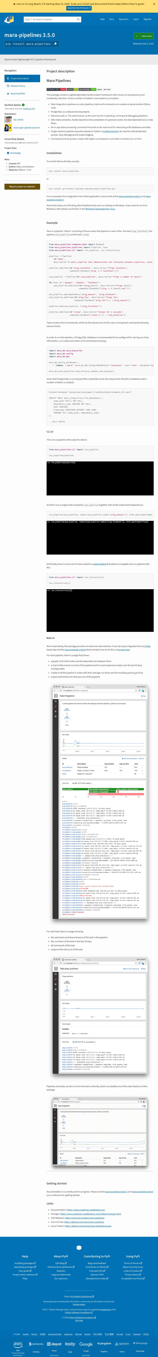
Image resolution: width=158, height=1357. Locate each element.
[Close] (154, 3)
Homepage (14, 153)
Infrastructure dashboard (60, 1267)
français (34, 1334)
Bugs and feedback (97, 1263)
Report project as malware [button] (22, 186)
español (26, 1334)
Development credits (96, 1278)
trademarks (106, 1309)
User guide (24, 1271)
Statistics (61, 1271)
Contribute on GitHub (95, 1267)
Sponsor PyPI (97, 1274)
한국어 (146, 1334)
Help (102, 19)
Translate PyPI (96, 1271)
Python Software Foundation (77, 1312)
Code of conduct (132, 1271)
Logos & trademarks (61, 1274)
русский (119, 1334)
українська (68, 1334)
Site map (79, 1320)
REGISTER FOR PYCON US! (78, 8)
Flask (147, 646)
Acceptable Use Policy (131, 1278)
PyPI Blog (59, 1263)
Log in (136, 19)
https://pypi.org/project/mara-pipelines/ (85, 1218)
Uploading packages (24, 1267)
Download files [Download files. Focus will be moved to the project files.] (16, 93)
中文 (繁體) (109, 1334)
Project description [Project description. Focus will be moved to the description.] (18, 78)
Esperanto (137, 1334)
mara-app (125, 649)
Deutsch (87, 1334)
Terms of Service (132, 1263)
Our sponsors (61, 1278)
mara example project (75, 649)
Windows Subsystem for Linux (100, 209)
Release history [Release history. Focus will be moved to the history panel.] (16, 86)
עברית (128, 1334)
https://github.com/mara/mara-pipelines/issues (88, 1226)
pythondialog (99, 564)
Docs (111, 19)
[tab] (22, 78)
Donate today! (79, 1304)
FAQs (25, 1278)
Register (148, 19)
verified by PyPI (29, 108)
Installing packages (24, 1263)
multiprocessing (110, 131)
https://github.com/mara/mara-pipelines (84, 1222)
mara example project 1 (129, 196)
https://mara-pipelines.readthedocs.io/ (86, 1210)
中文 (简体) (97, 1334)
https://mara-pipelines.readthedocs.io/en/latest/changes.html (90, 1214)
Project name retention (24, 1274)
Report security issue (133, 1267)
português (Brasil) (54, 1334)
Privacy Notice (131, 1274)
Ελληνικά (78, 1334)
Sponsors (123, 19)
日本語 (42, 1334)
